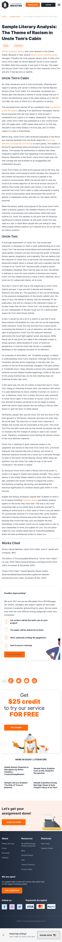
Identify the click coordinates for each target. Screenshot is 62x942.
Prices (4, 848)
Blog (23, 851)
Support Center (47, 848)
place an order (14, 654)
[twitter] (20, 681)
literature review (30, 500)
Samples (5, 858)
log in (48, 5)
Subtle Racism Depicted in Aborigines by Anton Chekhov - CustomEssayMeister (16, 770)
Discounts (5, 853)
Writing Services (8, 844)
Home (4, 17)
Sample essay (15, 17)
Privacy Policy (26, 869)
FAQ (23, 860)
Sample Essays (27, 855)
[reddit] (36, 681)
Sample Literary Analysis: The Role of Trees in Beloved (16, 785)
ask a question (12, 890)
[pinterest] (28, 681)
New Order (45, 844)
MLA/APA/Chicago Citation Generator (28, 845)
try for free (16, 728)
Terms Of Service (28, 865)
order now (33, 5)
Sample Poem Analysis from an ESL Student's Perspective (44, 770)
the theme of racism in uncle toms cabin (40, 17)
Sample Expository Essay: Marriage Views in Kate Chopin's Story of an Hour (45, 785)
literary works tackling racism (44, 55)
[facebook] (12, 681)
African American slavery (13, 51)
